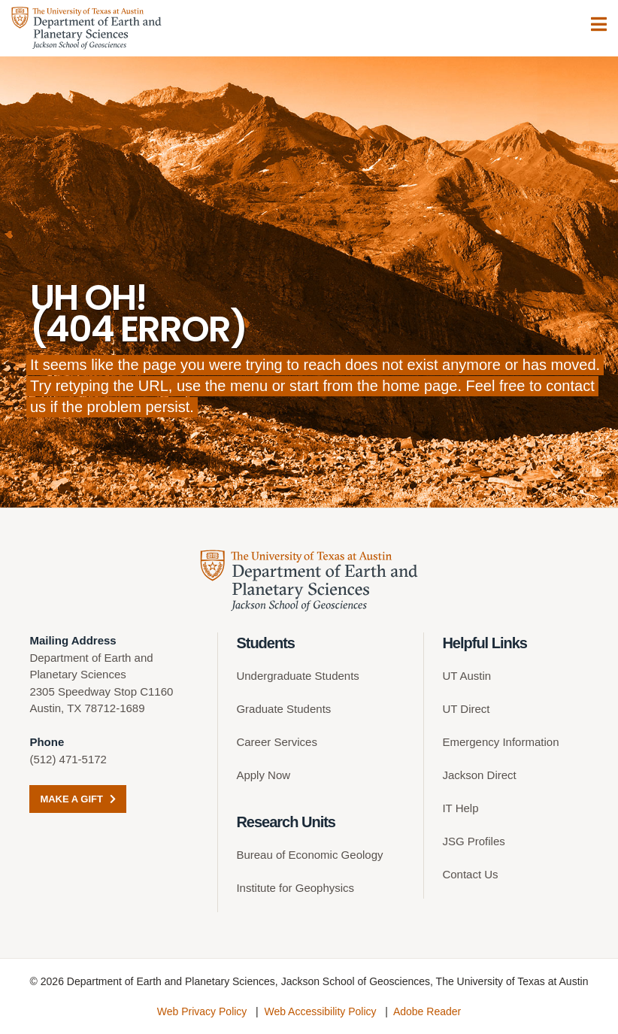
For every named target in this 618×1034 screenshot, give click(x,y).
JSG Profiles (473, 841)
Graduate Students (283, 708)
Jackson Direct (479, 775)
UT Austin (466, 675)
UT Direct (465, 708)
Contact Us (470, 874)
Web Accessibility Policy (320, 1011)
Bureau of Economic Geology (309, 854)
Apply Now (263, 775)
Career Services (276, 741)
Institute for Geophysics (295, 887)
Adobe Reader (427, 1011)
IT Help (460, 808)
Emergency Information (500, 741)
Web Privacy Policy (202, 1011)
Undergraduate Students (297, 675)
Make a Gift (77, 799)
